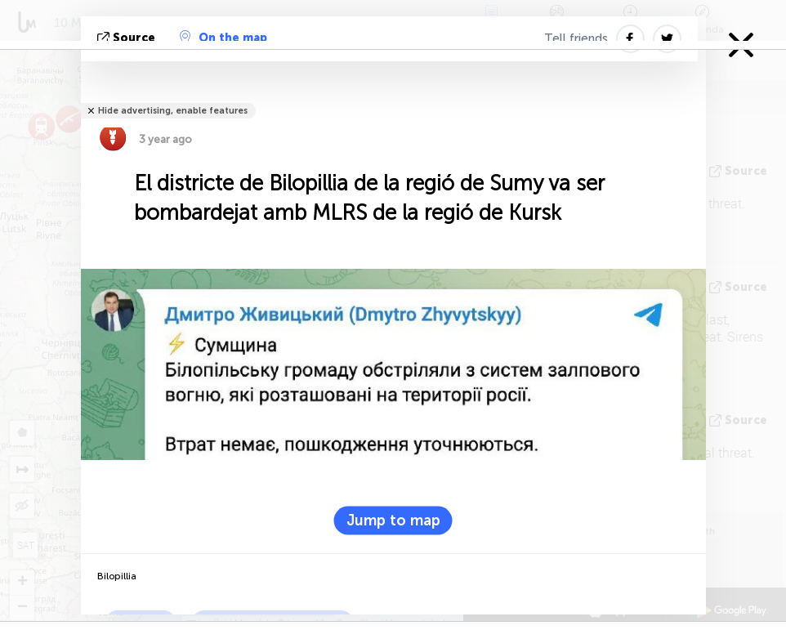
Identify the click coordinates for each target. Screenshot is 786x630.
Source (127, 38)
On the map (223, 37)
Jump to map (393, 520)
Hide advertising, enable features (173, 110)
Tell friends (576, 38)
